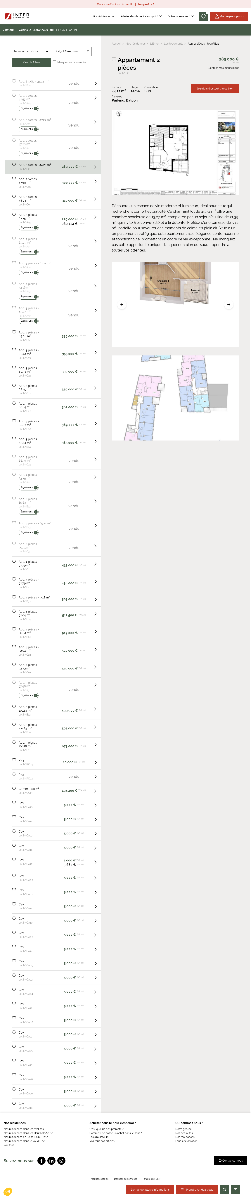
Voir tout (9, 1145)
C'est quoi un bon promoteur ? (107, 1129)
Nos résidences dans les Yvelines (24, 1129)
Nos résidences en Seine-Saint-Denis (26, 1136)
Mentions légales (99, 1179)
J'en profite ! (145, 4)
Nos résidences (136, 43)
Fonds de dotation (186, 1141)
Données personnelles (125, 1179)
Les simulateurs (98, 1136)
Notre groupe (183, 1129)
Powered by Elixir (151, 1179)
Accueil (116, 43)
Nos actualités (184, 1133)
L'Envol (154, 43)
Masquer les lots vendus (71, 62)
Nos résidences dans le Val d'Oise (24, 1141)
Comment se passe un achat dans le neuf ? (115, 1133)
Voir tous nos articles (102, 1141)
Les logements (173, 43)
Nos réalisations (185, 1136)
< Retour (8, 30)
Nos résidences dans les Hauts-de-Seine (28, 1133)
